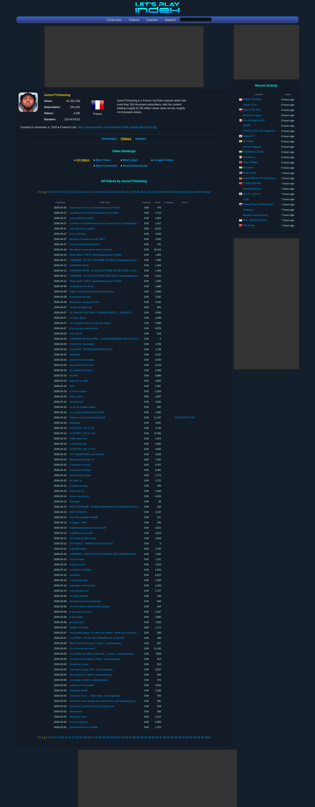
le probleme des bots (80, 296)
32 (149, 192)
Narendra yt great (252, 115)
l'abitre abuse (76, 396)
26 (126, 192)
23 (115, 192)
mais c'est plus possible (82, 359)
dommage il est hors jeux (82, 585)
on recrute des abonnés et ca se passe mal (92, 706)
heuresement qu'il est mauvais (85, 601)
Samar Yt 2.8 (250, 104)
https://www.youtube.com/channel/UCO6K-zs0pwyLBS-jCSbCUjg (117, 127)
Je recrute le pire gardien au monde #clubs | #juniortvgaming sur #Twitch (107, 701)
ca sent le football (79, 596)
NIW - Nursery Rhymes (255, 220)
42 (187, 192)
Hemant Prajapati (252, 146)
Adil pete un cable (79, 380)
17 (92, 192)
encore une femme (79, 496)
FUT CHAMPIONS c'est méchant (86, 454)
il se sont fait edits (79, 580)
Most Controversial (135, 165)
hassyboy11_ (250, 157)
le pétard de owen (79, 485)
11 (69, 192)
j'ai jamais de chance (80, 475)
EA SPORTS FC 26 (185, 417)
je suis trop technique (80, 470)
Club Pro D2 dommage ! (82, 344)
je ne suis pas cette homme (84, 328)
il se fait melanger (79, 722)
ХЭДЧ (246, 199)
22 (111, 192)
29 (138, 192)
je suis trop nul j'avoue (81, 611)
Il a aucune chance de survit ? (85, 244)
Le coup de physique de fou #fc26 (87, 412)
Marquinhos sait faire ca (82, 459)
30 (141, 192)
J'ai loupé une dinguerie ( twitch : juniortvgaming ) (95, 659)
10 (65, 192)
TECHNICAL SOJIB (253, 151)
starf (72, 386)
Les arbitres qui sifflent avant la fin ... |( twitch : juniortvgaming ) (102, 653)
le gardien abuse (78, 548)
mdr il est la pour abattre (82, 228)
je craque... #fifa (78, 522)
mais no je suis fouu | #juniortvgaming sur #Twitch (95, 207)
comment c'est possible (82, 685)
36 (164, 192)
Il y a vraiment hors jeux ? (83, 648)
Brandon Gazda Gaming (255, 215)
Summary (109, 138)
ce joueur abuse (78, 317)
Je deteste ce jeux (79, 664)
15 (84, 192)
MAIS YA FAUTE (78, 512)
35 (160, 192)
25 (122, 192)
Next (207, 192)
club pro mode (77, 559)
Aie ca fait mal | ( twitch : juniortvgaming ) (91, 674)
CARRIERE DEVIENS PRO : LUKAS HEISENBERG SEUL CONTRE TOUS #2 (110, 338)
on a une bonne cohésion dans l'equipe (90, 606)
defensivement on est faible (84, 727)
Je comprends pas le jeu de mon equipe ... (91, 323)
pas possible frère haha (82, 365)
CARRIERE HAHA (79, 265)
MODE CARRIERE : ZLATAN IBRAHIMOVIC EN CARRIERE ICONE (105, 506)
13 (77, 192)
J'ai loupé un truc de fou (82, 286)
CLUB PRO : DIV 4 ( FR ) (83, 433)
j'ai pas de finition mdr (81, 307)
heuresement (76, 401)
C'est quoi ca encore (80, 464)
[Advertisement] (124, 56)
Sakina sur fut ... (78, 491)
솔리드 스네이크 (252, 193)
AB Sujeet (248, 167)
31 (145, 192)
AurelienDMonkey (252, 188)
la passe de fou (77, 564)
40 (179, 192)
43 (191, 192)
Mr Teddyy (248, 141)
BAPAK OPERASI (252, 99)
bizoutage (75, 501)
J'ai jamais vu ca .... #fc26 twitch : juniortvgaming (95, 695)
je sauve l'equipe (78, 391)
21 (107, 192)
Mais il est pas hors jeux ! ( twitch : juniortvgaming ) (96, 643)
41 (183, 192)
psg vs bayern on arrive (82, 218)
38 (172, 192)
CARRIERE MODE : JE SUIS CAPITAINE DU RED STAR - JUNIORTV (106, 270)
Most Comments (106, 165)
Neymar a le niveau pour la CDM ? (87, 239)
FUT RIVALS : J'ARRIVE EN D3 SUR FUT (91, 543)
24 (119, 192)
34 (156, 192)
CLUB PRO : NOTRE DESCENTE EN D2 (91, 349)
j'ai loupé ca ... (77, 480)
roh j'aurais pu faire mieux (83, 538)
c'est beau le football (80, 569)
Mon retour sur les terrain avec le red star (91, 249)
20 (103, 192)
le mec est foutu (78, 233)
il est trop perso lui (79, 590)
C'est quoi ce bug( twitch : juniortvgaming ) (91, 669)
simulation (75, 575)
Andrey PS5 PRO (252, 109)
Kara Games (249, 172)
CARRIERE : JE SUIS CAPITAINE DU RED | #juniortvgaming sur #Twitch (107, 260)
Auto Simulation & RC (254, 120)
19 (100, 192)
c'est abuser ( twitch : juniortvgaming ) (89, 680)
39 (175, 192)
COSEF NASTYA (252, 183)
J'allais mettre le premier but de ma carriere (92, 291)
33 (153, 192)
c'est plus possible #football (84, 517)
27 (130, 192)
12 (73, 192)
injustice (74, 375)
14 (81, 192)
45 (198, 192)
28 (134, 192)
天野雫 (246, 125)
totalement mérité (79, 690)
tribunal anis (76, 711)
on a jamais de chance (81, 370)
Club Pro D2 (76, 333)
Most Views (103, 160)
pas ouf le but (77, 622)
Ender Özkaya (250, 162)
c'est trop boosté (78, 443)
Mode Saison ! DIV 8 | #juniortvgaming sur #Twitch (95, 254)
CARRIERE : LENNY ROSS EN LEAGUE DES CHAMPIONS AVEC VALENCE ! (111, 554)
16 (88, 192)
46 (202, 192)
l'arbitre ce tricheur (79, 627)
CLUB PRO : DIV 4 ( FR (82, 428)
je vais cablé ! (77, 617)
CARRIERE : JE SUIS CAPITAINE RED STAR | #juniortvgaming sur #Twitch (109, 275)
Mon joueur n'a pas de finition (85, 302)
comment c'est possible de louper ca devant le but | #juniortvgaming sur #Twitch (111, 223)
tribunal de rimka (78, 716)
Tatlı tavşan (249, 225)
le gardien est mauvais (81, 533)
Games (140, 138)
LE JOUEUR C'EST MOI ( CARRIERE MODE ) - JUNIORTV (100, 312)
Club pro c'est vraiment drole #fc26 (87, 417)
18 (96, 192)
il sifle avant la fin (78, 438)
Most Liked (130, 160)
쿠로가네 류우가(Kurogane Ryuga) (261, 130)
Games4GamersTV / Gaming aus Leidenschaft (267, 178)
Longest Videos (164, 160)
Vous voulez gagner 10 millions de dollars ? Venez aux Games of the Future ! (109, 632)
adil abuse (75, 354)
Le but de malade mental (82, 407)
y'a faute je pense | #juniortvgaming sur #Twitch (94, 212)
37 (168, 192)
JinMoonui (248, 209)
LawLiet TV (249, 136)
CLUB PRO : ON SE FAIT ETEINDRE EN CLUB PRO (97, 638)
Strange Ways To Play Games (258, 204)
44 (194, 192)
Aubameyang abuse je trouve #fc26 (88, 527)
